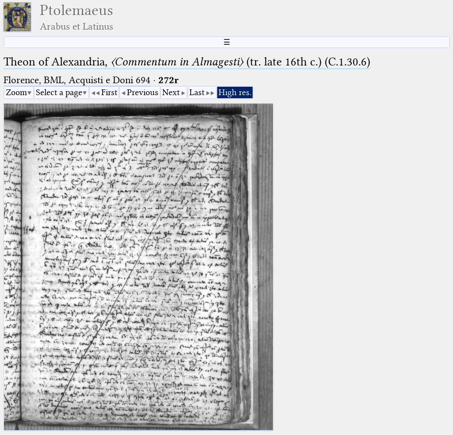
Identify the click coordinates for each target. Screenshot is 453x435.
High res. (235, 92)
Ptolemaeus (76, 17)
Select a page (59, 92)
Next (171, 92)
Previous (142, 92)
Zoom (16, 92)
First (109, 92)
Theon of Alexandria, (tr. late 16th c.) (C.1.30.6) (187, 62)
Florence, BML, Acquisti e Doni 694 (77, 80)
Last (196, 92)
